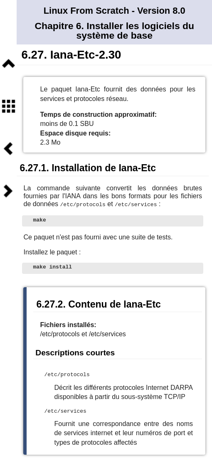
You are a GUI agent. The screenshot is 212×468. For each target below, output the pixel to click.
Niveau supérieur (8, 63)
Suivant (8, 191)
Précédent (8, 148)
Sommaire (8, 106)
